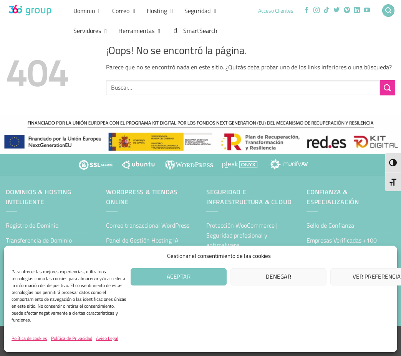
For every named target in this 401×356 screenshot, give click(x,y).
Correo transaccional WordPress (147, 225)
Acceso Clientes (275, 11)
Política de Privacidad (71, 338)
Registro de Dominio (32, 225)
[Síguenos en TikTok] (326, 10)
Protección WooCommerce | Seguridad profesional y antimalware (242, 235)
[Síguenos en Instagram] (316, 10)
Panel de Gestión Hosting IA (142, 240)
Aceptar (179, 276)
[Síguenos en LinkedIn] (357, 10)
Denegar (278, 276)
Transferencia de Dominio (39, 240)
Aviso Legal (107, 338)
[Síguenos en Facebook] (306, 10)
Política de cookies (29, 338)
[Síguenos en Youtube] (367, 10)
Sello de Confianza (330, 225)
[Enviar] (387, 87)
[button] (388, 10)
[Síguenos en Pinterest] (347, 10)
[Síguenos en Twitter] (336, 10)
